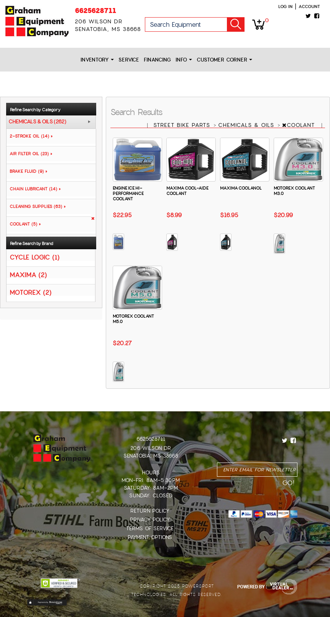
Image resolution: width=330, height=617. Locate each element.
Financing (157, 60)
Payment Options (150, 537)
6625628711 (95, 10)
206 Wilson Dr (150, 448)
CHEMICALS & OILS (247, 125)
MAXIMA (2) (28, 274)
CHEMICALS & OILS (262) (37, 122)
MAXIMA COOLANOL (241, 188)
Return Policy (149, 511)
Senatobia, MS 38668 (150, 456)
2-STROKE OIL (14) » (30, 136)
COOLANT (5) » (24, 224)
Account (309, 6)
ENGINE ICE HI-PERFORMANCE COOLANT (128, 193)
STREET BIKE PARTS (182, 125)
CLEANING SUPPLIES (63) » (36, 206)
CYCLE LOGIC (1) (34, 257)
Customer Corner (224, 60)
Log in (285, 6)
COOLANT (299, 125)
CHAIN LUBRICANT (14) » (34, 189)
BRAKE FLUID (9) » (27, 171)
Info (184, 60)
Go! (236, 24)
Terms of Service (150, 528)
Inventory (97, 60)
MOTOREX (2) (30, 292)
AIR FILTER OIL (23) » (29, 153)
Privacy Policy (150, 519)
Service (128, 60)
